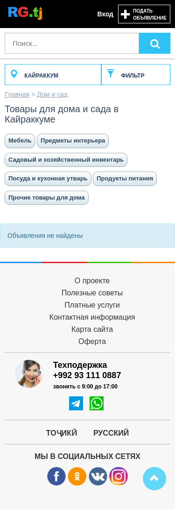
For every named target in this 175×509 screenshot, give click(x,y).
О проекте (92, 281)
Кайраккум (34, 75)
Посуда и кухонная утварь (48, 178)
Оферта (92, 341)
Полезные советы (92, 293)
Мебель (19, 140)
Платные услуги (91, 305)
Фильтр (125, 75)
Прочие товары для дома (46, 197)
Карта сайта (92, 329)
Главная (17, 94)
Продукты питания (125, 178)
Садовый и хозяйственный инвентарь (66, 159)
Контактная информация (92, 317)
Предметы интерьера (73, 140)
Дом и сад (52, 94)
